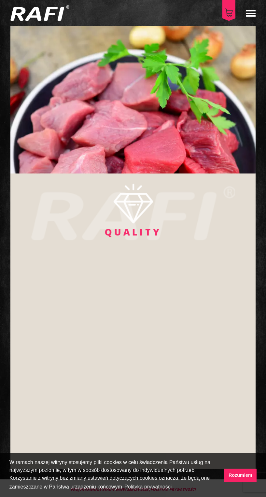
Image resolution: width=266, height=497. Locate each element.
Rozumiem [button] (240, 475)
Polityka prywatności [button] (148, 486)
